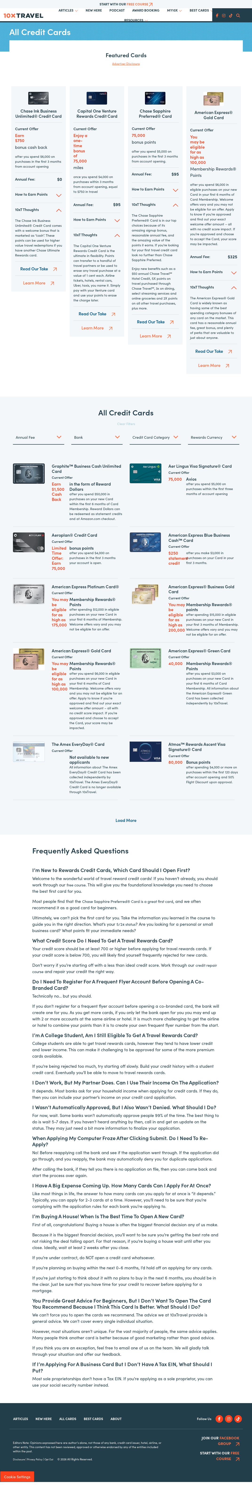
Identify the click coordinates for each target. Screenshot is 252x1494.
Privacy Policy (34, 1471)
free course (77, 897)
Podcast (117, 10)
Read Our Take (38, 279)
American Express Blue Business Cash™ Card (199, 549)
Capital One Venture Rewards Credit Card (96, 124)
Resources (133, 20)
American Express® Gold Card (214, 126)
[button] (38, 206)
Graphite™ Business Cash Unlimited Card (86, 480)
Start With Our (126, 4)
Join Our (220, 1452)
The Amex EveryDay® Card (78, 756)
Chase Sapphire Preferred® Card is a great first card (133, 913)
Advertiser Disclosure (126, 63)
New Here (94, 10)
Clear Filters (126, 435)
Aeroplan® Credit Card (74, 547)
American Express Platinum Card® (85, 598)
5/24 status (127, 936)
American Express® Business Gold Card (201, 601)
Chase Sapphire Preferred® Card (155, 124)
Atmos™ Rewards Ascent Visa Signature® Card (196, 758)
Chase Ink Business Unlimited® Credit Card (38, 124)
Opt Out (48, 1471)
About (116, 1430)
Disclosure (19, 1471)
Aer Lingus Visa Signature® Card (200, 478)
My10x (172, 10)
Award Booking (146, 10)
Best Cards (199, 10)
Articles (66, 10)
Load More (126, 832)
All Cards (67, 1430)
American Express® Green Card (199, 663)
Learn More (38, 293)
